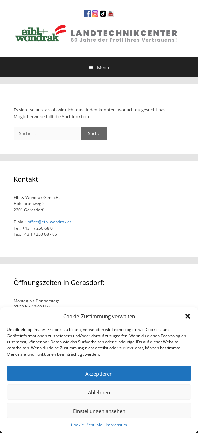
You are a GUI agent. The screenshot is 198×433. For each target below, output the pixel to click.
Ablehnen (99, 392)
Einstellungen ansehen (99, 411)
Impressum (116, 425)
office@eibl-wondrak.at (48, 222)
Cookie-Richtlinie (86, 425)
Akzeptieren (99, 373)
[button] (187, 316)
